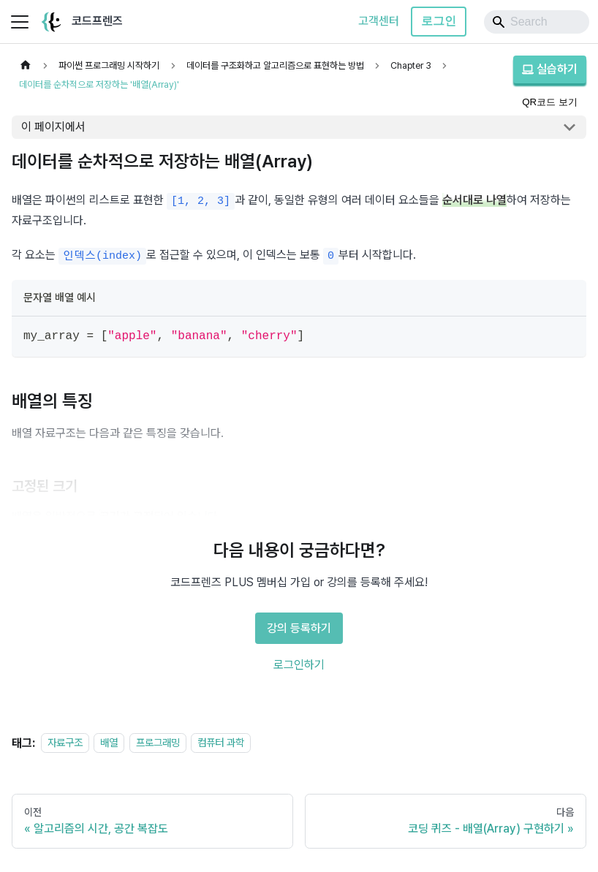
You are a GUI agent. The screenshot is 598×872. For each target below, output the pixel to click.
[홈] (25, 65)
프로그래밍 (158, 743)
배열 (109, 743)
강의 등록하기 (299, 628)
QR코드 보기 (550, 101)
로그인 (438, 21)
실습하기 (550, 69)
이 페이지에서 (53, 127)
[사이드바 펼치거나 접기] (20, 22)
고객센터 (378, 21)
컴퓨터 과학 (220, 743)
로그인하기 (299, 665)
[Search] (536, 22)
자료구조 (65, 743)
